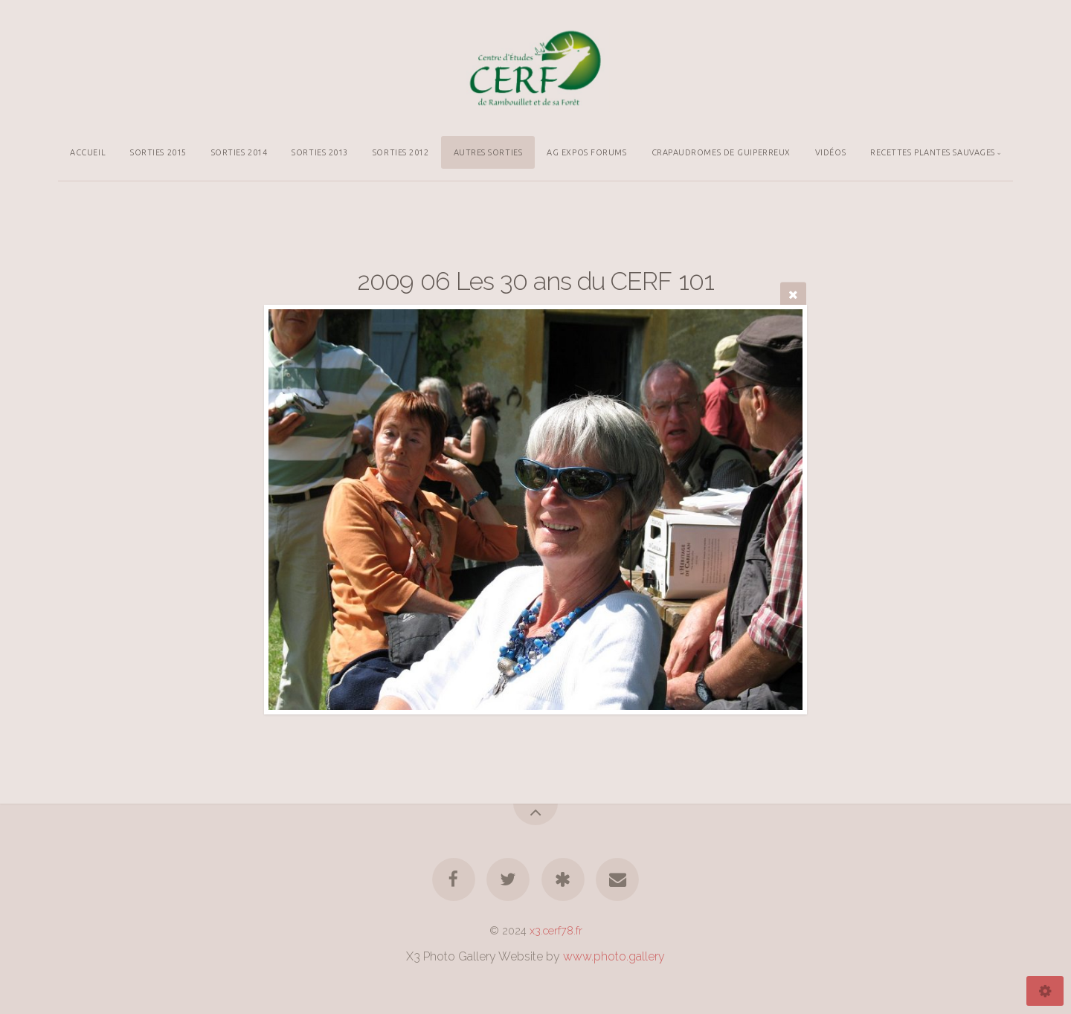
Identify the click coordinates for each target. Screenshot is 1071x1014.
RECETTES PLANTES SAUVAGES (932, 152)
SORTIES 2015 (158, 152)
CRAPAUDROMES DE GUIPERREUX (721, 152)
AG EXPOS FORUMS (586, 152)
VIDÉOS (830, 152)
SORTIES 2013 (320, 152)
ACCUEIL (88, 152)
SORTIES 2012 (401, 152)
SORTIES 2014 (239, 152)
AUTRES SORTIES (488, 152)
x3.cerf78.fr (556, 930)
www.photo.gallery (614, 956)
